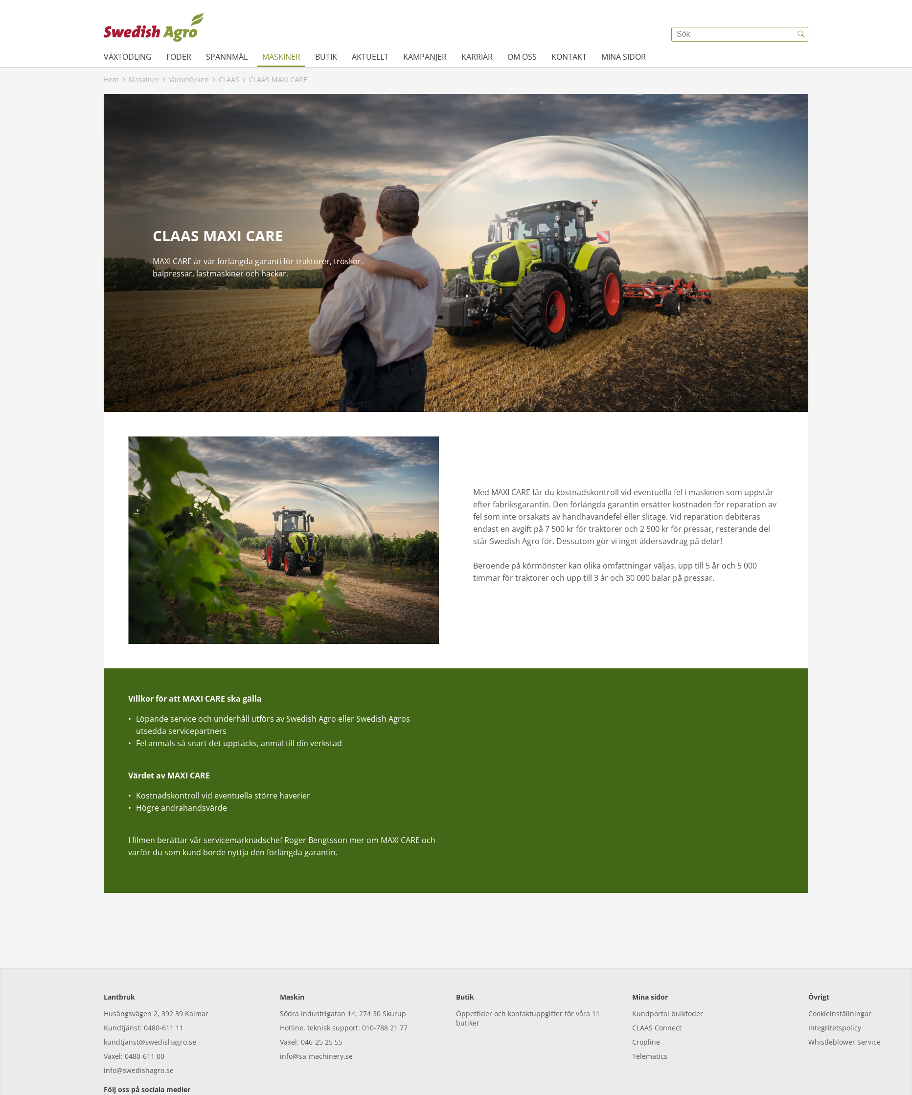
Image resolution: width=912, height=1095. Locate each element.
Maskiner (281, 56)
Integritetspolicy (834, 983)
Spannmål (227, 56)
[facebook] (112, 1065)
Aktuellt (370, 56)
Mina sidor (623, 56)
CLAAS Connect (657, 983)
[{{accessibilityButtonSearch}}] (801, 34)
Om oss (522, 56)
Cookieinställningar (839, 969)
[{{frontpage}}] (154, 26)
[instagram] (139, 1065)
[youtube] (166, 1065)
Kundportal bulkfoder (667, 969)
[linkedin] (193, 1065)
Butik (326, 56)
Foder (178, 56)
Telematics (649, 1011)
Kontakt (569, 56)
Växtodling (128, 56)
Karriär (477, 56)
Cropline (646, 997)
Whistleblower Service (844, 997)
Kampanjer (425, 56)
